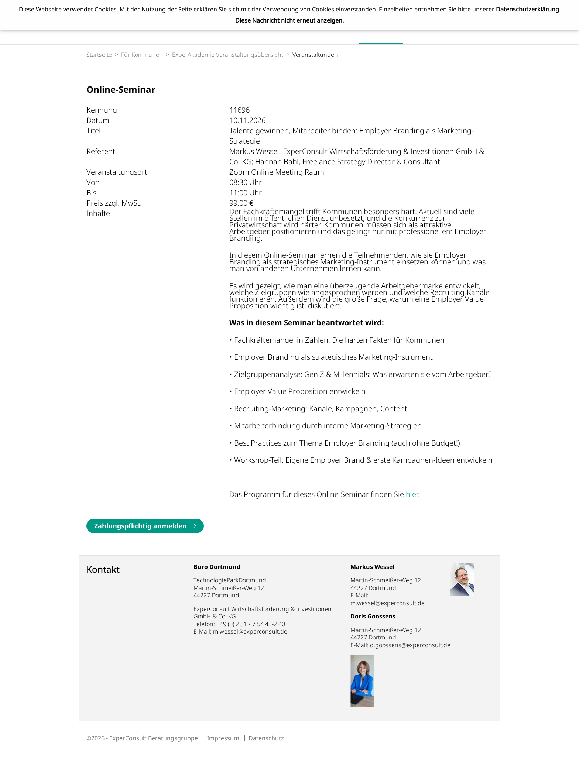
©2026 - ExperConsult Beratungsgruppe (142, 738)
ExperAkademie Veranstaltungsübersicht (227, 55)
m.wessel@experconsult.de (250, 631)
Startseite (99, 55)
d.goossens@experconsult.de (419, 645)
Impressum (223, 738)
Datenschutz (266, 738)
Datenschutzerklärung (527, 9)
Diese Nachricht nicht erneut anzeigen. (289, 20)
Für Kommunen (142, 55)
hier (412, 494)
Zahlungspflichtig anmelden (140, 525)
